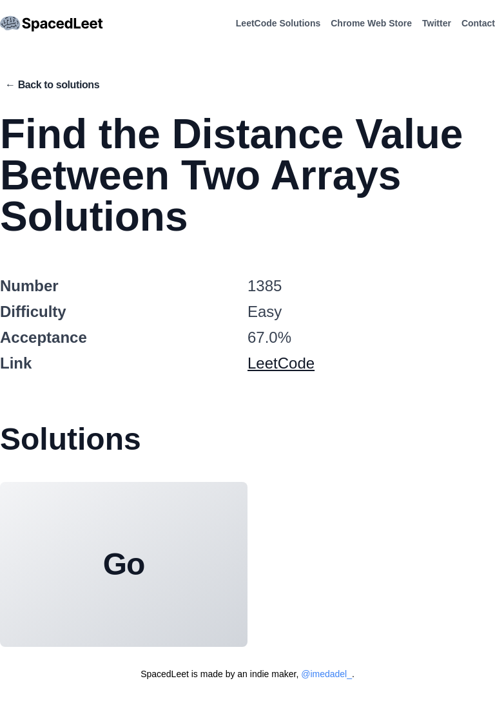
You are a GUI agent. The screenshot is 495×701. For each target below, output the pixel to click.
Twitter (436, 23)
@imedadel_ (326, 674)
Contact (478, 23)
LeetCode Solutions (278, 23)
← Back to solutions (52, 84)
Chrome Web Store (371, 23)
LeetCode (281, 363)
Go (123, 564)
